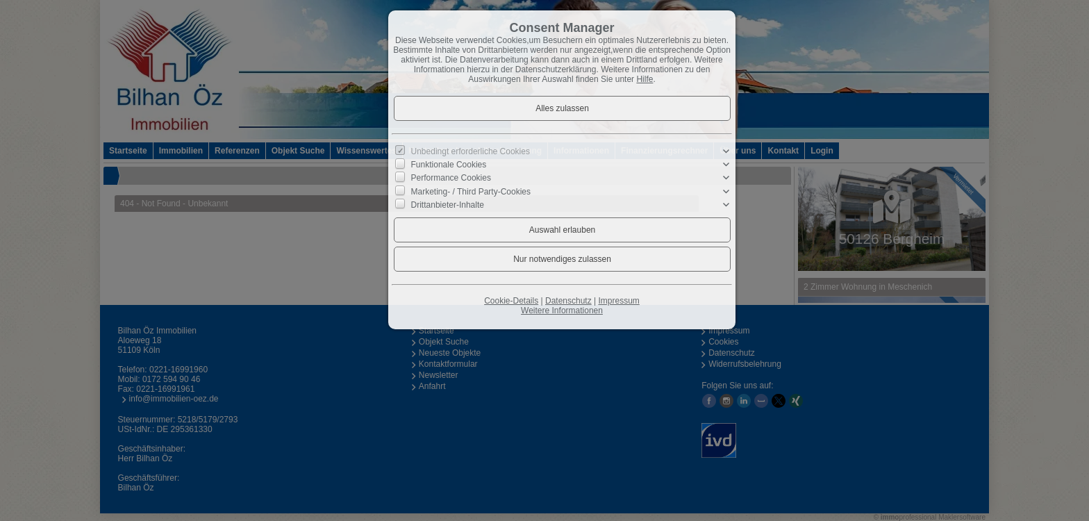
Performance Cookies (451, 178)
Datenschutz (568, 301)
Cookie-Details (511, 301)
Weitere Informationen (562, 310)
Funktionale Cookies (449, 164)
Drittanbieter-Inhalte (447, 205)
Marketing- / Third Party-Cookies (471, 191)
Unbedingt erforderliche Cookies (470, 151)
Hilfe (644, 79)
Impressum (618, 301)
